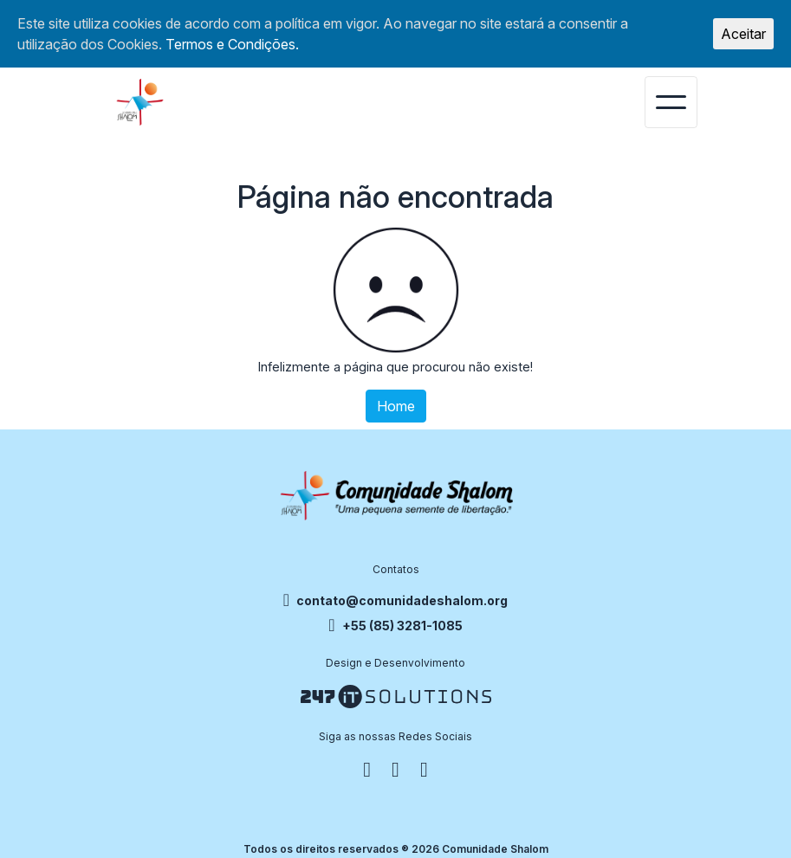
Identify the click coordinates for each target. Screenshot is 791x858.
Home (396, 406)
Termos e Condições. (232, 44)
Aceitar (743, 33)
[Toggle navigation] (671, 102)
